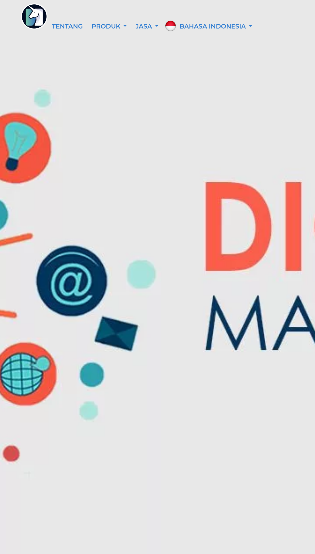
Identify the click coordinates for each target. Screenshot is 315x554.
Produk (107, 26)
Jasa (145, 26)
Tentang (67, 26)
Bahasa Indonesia (214, 26)
